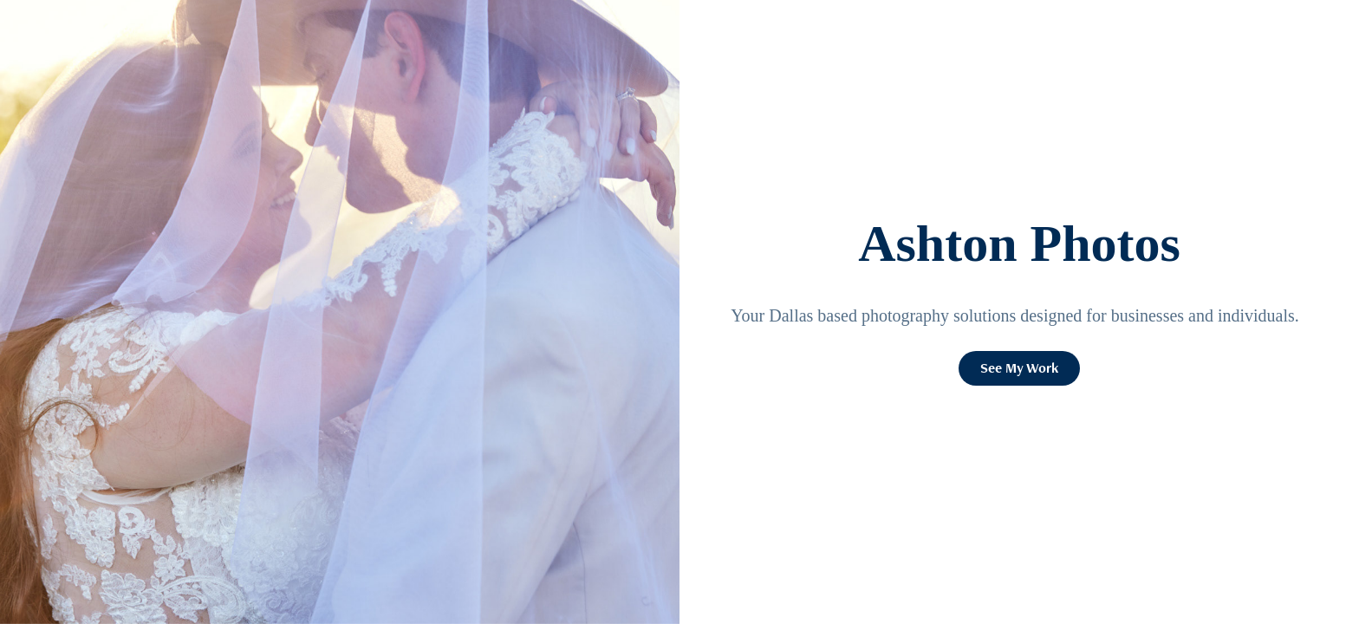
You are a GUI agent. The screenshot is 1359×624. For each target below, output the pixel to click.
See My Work (1019, 368)
